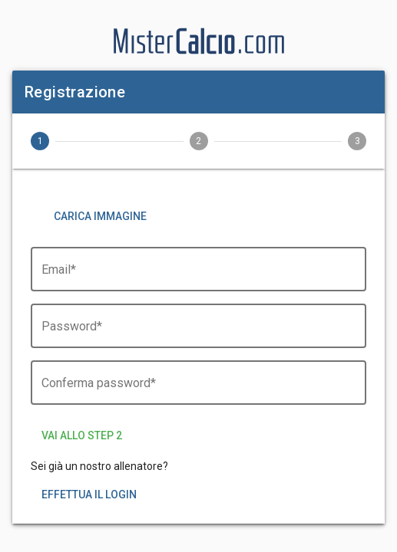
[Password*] (198, 334)
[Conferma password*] (198, 391)
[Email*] (198, 277)
